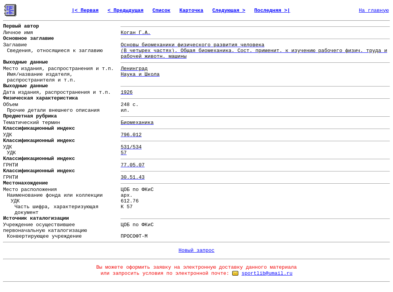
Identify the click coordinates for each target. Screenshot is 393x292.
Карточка (191, 10)
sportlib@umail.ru (266, 273)
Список (161, 10)
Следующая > (228, 10)
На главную (374, 10)
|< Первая (85, 10)
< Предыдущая (125, 10)
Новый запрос (196, 250)
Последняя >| (272, 10)
